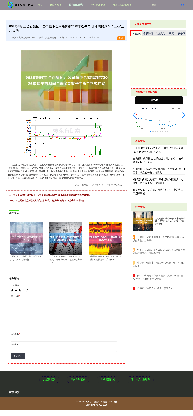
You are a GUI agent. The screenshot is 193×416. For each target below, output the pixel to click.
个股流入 (160, 33)
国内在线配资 (76, 4)
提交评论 (18, 356)
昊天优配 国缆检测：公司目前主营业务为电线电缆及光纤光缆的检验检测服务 (54, 195)
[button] (135, 115)
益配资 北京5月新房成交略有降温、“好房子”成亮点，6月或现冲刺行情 (51, 200)
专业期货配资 (98, 4)
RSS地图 (102, 401)
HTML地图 (112, 401)
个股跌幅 (148, 33)
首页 (40, 4)
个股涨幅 (136, 33)
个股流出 (171, 33)
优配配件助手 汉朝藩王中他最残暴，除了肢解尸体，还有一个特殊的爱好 (170, 221)
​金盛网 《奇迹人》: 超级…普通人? (154, 288)
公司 (121, 38)
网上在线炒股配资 (122, 4)
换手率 (181, 33)
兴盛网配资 (56, 4)
